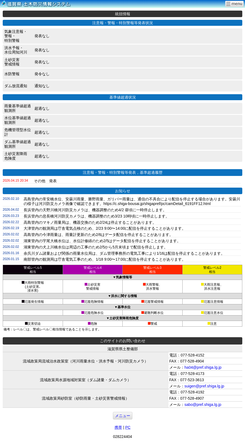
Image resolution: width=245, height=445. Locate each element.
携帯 (118, 427)
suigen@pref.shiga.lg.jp (204, 386)
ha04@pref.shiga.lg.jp (202, 367)
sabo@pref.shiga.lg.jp (202, 404)
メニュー (122, 416)
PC (127, 427)
